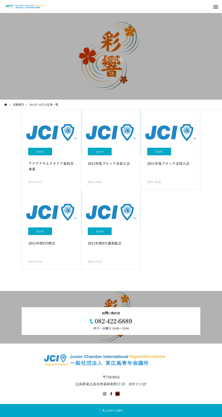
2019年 (40, 151)
